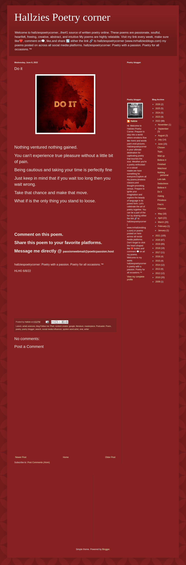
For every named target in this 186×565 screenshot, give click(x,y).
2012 (158, 273)
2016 (158, 256)
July (160, 139)
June (160, 144)
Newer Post (20, 457)
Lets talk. (161, 179)
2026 (158, 104)
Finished (161, 164)
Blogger (105, 549)
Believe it (161, 160)
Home (66, 457)
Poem (108, 326)
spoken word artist (71, 329)
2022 (158, 121)
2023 (158, 117)
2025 (158, 108)
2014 (158, 265)
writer (86, 329)
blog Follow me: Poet (45, 326)
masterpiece (90, 326)
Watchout (161, 168)
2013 (158, 269)
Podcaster (100, 326)
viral (81, 329)
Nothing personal (162, 173)
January (162, 230)
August (161, 135)
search (38, 329)
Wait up (161, 156)
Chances (161, 208)
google (72, 326)
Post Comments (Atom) (38, 462)
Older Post (110, 457)
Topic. (160, 151)
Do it (159, 192)
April (160, 218)
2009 (158, 281)
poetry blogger (28, 329)
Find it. (160, 204)
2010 (158, 277)
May (160, 213)
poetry (18, 329)
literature (80, 326)
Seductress (162, 183)
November (163, 124)
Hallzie (134, 121)
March (161, 222)
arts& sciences (29, 326)
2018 (158, 248)
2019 (158, 244)
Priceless (161, 200)
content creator (61, 326)
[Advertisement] (65, 440)
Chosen (161, 147)
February (162, 226)
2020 (158, 240)
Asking (160, 196)
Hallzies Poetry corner (62, 17)
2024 (158, 113)
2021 (158, 235)
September (163, 129)
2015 (158, 261)
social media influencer (52, 329)
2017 (158, 252)
